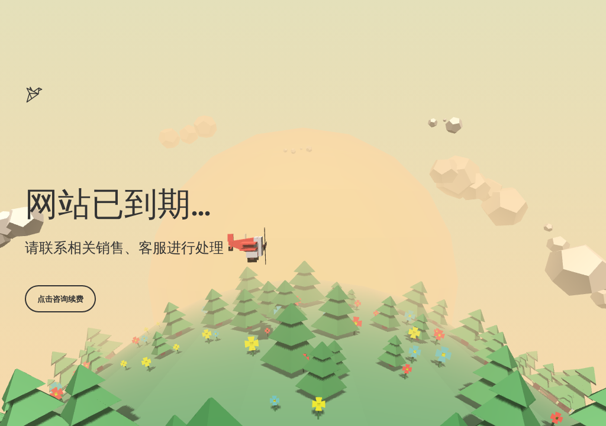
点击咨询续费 (60, 299)
